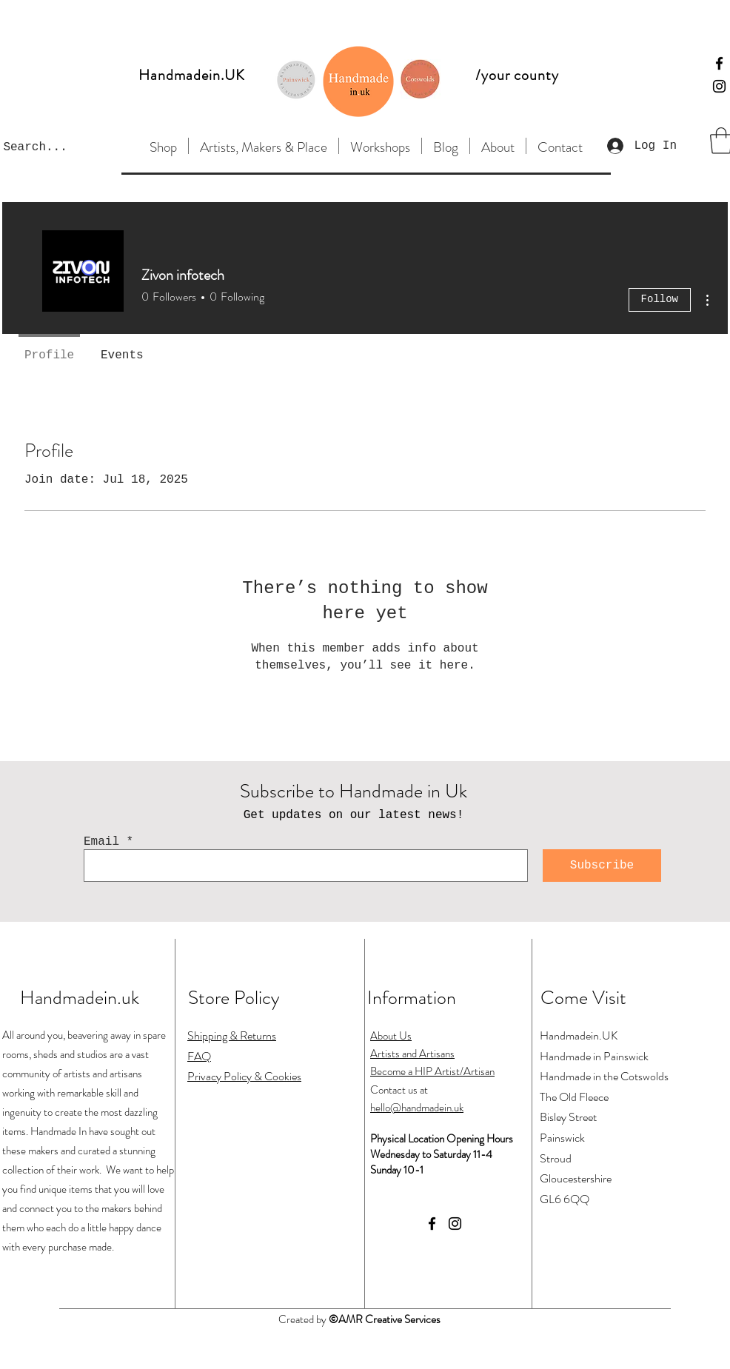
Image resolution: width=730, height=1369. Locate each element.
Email (101, 842)
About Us (391, 1036)
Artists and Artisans (412, 1053)
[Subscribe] (602, 865)
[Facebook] (719, 63)
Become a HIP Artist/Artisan (432, 1071)
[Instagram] (719, 86)
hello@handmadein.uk (416, 1107)
